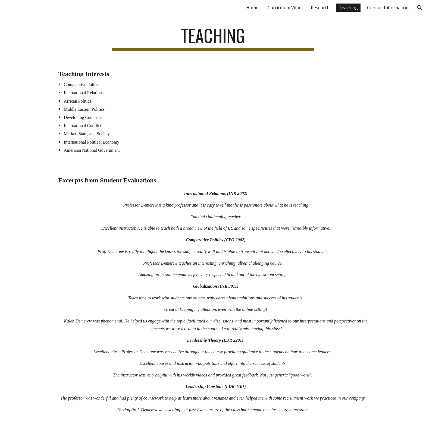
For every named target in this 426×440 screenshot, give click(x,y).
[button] (419, 7)
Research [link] (320, 8)
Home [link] (252, 8)
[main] (213, 38)
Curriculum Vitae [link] (285, 8)
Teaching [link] (348, 8)
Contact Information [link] (388, 8)
